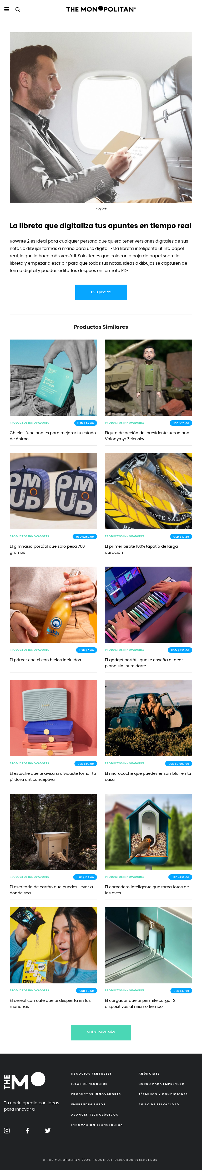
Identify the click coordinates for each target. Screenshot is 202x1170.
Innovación (97, 1125)
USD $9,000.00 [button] (179, 764)
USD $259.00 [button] (85, 537)
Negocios (91, 1073)
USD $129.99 (101, 292)
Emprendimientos (88, 1104)
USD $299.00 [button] (180, 650)
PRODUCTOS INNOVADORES (29, 423)
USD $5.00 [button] (86, 650)
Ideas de (89, 1084)
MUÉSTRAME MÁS (101, 1032)
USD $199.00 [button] (180, 877)
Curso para (161, 1084)
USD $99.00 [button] (86, 764)
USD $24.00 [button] (85, 423)
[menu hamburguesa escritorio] (6, 9)
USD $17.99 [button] (181, 991)
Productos (96, 1094)
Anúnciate (149, 1073)
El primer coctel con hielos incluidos (45, 660)
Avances (94, 1114)
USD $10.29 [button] (181, 537)
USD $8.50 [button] (86, 991)
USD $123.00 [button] (85, 877)
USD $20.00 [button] (181, 423)
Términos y (163, 1094)
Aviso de (159, 1104)
